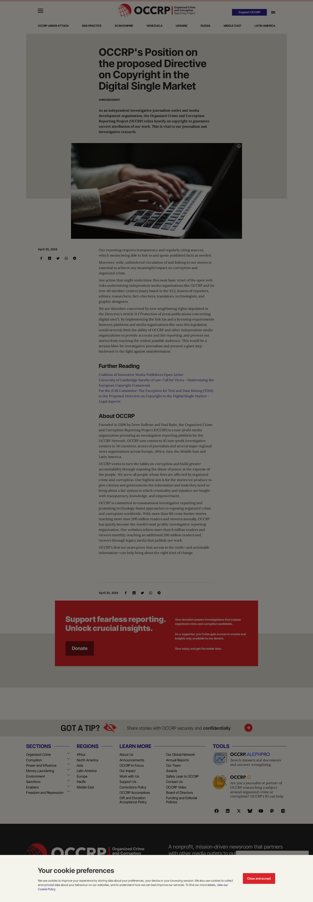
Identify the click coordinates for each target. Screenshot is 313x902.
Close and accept (259, 878)
